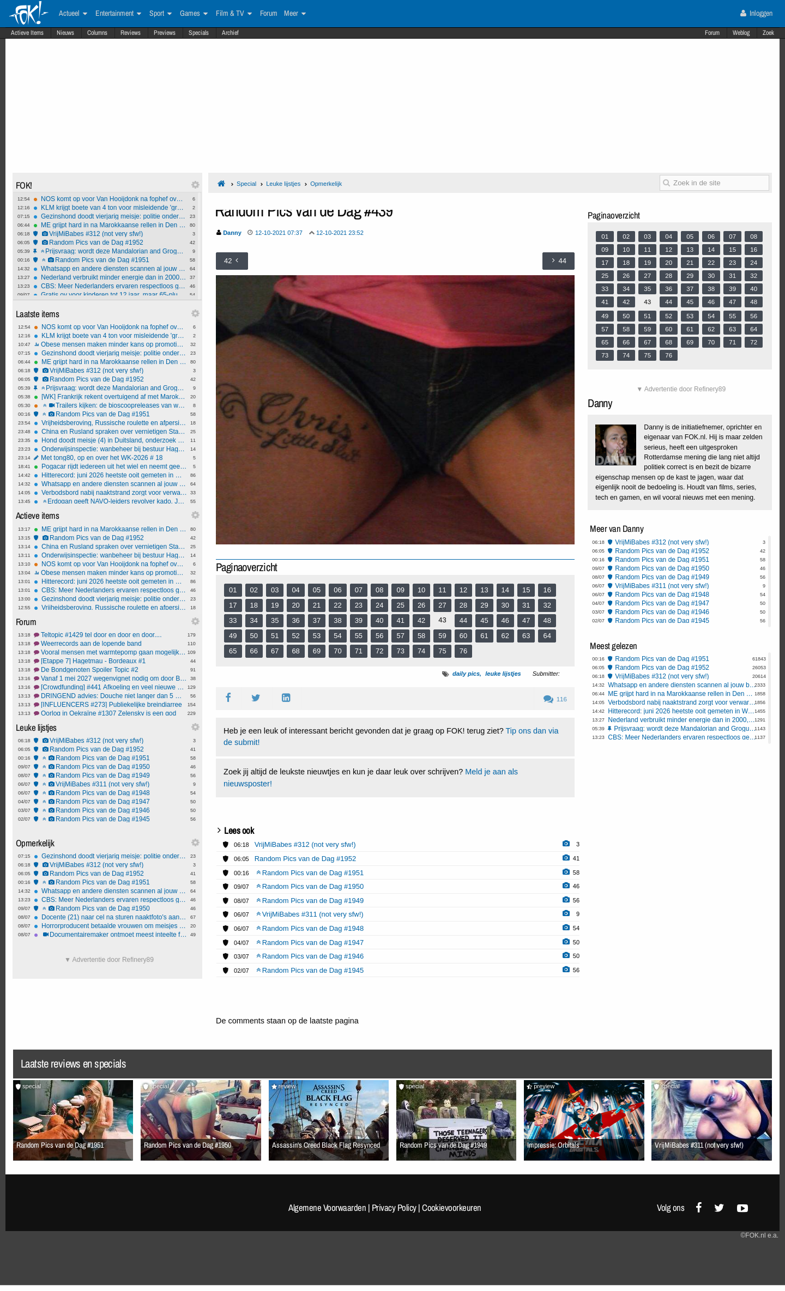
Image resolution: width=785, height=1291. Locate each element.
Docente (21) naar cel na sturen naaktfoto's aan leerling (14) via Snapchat (110, 917)
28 (463, 605)
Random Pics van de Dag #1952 (109, 242)
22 (337, 605)
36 (295, 620)
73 (400, 651)
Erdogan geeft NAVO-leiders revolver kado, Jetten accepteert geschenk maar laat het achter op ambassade (110, 501)
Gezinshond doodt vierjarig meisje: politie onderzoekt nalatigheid (109, 216)
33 (233, 620)
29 (484, 605)
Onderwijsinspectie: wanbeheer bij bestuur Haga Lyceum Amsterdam (110, 449)
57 (400, 636)
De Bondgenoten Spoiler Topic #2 (110, 669)
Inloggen (756, 13)
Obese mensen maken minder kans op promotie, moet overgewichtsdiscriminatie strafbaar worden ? (110, 344)
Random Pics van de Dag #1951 (109, 260)
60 (463, 636)
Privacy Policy (394, 1208)
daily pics (466, 673)
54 (337, 636)
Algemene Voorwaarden (327, 1208)
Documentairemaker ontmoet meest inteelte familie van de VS (110, 934)
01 (233, 590)
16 (547, 590)
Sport (160, 13)
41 (400, 620)
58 (421, 636)
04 (295, 590)
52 (295, 636)
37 (317, 620)
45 (484, 620)
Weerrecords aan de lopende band (110, 643)
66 (254, 651)
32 (547, 605)
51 (275, 636)
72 (379, 651)
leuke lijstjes (503, 673)
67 (275, 651)
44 (463, 620)
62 (505, 636)
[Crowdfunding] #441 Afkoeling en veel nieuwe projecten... (110, 687)
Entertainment (118, 13)
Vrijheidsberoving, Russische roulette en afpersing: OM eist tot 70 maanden (110, 423)
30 (505, 605)
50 (254, 636)
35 (275, 620)
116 (555, 699)
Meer (295, 13)
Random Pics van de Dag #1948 (110, 793)
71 (359, 651)
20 (295, 605)
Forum (712, 32)
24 (379, 605)
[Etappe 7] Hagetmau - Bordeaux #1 (110, 661)
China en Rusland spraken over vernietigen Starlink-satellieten (110, 431)
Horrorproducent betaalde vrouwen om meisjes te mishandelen (110, 926)
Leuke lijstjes (283, 183)
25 (400, 605)
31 (526, 605)
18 (254, 605)
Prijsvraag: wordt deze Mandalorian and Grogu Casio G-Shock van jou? (109, 251)
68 (295, 651)
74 (421, 651)
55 (359, 636)
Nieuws (65, 32)
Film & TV (234, 13)
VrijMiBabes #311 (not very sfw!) (110, 784)
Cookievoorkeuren (451, 1208)
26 (421, 605)
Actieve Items (27, 32)
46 (505, 620)
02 (254, 590)
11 (442, 590)
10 (421, 590)
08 (379, 590)
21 (317, 605)
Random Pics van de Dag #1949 (110, 775)
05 (317, 590)
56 (379, 636)
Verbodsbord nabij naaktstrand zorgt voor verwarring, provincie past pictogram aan (110, 492)
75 (442, 651)
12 (463, 590)
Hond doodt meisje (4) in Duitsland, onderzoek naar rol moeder (110, 440)
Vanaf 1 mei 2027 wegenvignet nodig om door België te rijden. (110, 678)
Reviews (130, 32)
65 (233, 651)
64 (547, 636)
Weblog (741, 32)
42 (421, 620)
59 (442, 636)
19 (275, 605)
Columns (97, 32)
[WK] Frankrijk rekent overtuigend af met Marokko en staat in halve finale (110, 396)
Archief (230, 32)
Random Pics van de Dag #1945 (110, 819)
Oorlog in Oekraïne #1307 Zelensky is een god (110, 713)
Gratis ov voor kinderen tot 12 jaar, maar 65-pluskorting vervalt (109, 295)
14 (505, 590)
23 (359, 605)
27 (442, 605)
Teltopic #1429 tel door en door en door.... (110, 635)
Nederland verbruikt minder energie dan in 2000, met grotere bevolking (109, 277)
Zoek (768, 32)
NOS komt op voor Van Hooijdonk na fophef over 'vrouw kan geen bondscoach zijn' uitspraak (109, 199)
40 (379, 620)
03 (275, 590)
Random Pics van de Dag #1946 (110, 810)
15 (526, 590)
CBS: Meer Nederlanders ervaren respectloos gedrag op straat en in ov (109, 286)
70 (337, 651)
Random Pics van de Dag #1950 (110, 766)
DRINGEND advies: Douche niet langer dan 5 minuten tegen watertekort (110, 696)
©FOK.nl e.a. (759, 1235)
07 (359, 590)
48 (547, 620)
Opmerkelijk (326, 183)
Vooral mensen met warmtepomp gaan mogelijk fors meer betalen (110, 652)
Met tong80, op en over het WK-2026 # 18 (110, 457)
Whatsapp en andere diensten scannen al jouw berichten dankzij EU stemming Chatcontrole (109, 268)
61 (484, 636)
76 (463, 651)
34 (254, 620)
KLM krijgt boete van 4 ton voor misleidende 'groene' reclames (109, 207)
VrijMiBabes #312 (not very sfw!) (109, 234)
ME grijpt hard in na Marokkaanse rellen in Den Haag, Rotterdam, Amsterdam (109, 225)
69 (317, 651)
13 (484, 590)
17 (233, 605)
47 (526, 620)
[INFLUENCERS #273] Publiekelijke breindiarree (110, 704)
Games (194, 13)
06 (337, 590)
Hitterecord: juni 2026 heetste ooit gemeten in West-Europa (110, 475)
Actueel (73, 13)
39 (359, 620)
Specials (199, 32)
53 (317, 636)
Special (246, 183)
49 (233, 636)
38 (337, 620)
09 (400, 590)
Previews (165, 32)
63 (526, 636)
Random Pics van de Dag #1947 (110, 801)
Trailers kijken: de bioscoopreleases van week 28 (110, 405)
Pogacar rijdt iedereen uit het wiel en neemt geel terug (110, 466)
